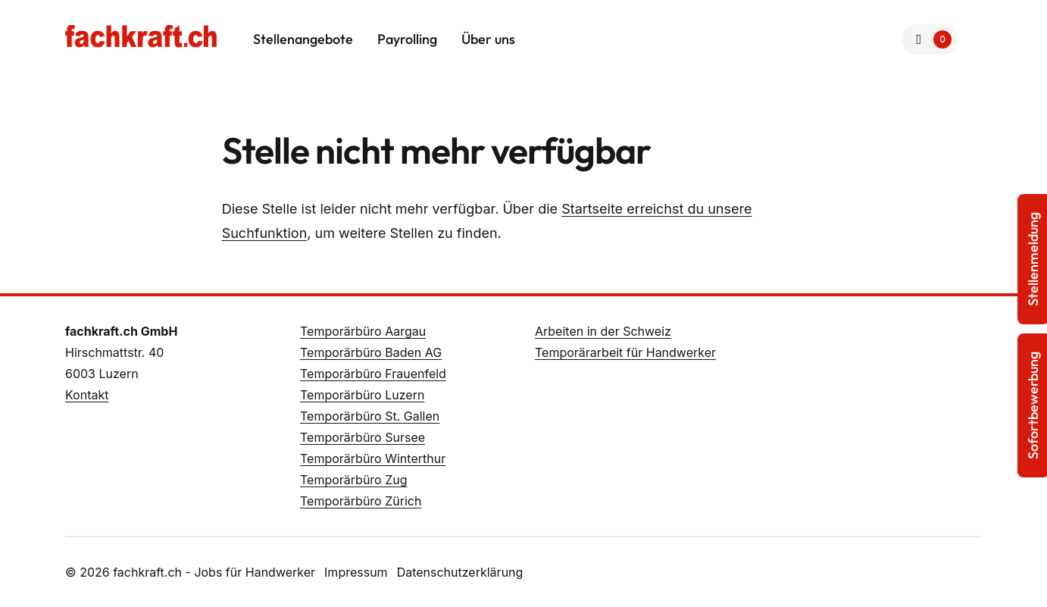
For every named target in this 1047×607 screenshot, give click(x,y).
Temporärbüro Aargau (363, 331)
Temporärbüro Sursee (362, 437)
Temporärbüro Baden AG (371, 352)
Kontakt (86, 394)
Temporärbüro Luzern (362, 394)
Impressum (356, 572)
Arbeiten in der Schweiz (603, 331)
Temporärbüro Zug (354, 479)
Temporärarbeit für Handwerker (625, 352)
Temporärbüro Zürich (360, 500)
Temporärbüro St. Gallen (369, 416)
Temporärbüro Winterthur (372, 458)
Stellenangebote (303, 39)
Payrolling (407, 39)
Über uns (488, 39)
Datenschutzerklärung (460, 572)
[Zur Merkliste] (930, 39)
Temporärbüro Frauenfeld (373, 373)
